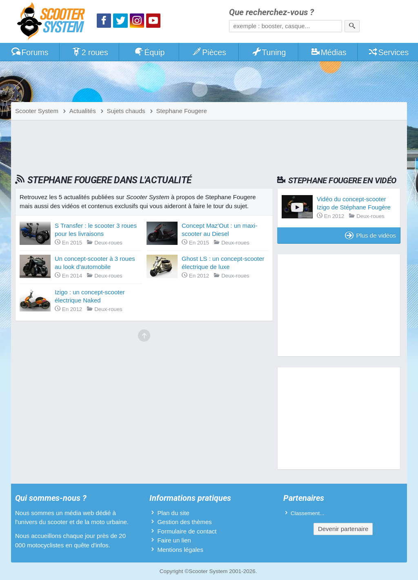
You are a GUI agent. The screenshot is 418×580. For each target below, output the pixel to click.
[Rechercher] (352, 26)
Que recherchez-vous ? (271, 12)
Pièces (209, 52)
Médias (328, 52)
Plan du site (173, 512)
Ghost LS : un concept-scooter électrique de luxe (223, 262)
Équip (149, 52)
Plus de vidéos (370, 235)
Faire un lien (174, 540)
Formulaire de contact (186, 531)
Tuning (268, 52)
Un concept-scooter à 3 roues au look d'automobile (95, 262)
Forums (30, 52)
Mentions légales (180, 549)
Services (388, 52)
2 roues (89, 52)
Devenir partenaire (343, 528)
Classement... (308, 513)
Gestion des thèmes (184, 521)
